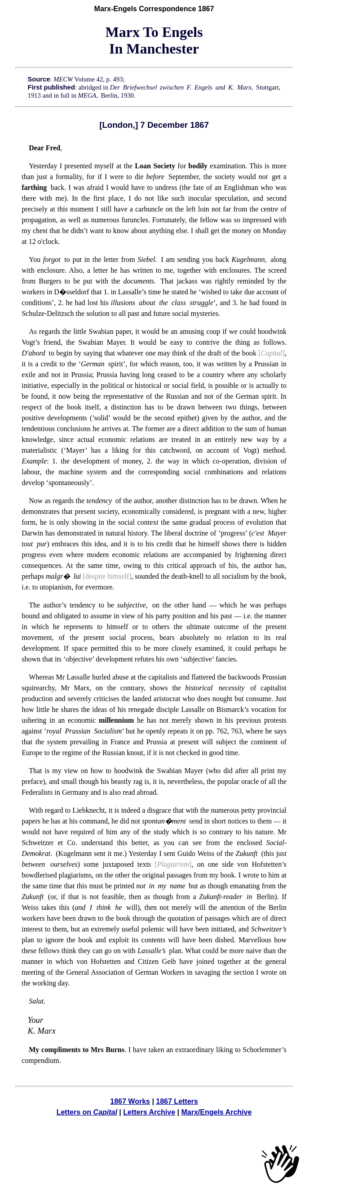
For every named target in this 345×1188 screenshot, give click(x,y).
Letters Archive (149, 1112)
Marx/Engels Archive (216, 1112)
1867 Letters (177, 1101)
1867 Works (130, 1101)
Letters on (87, 1112)
